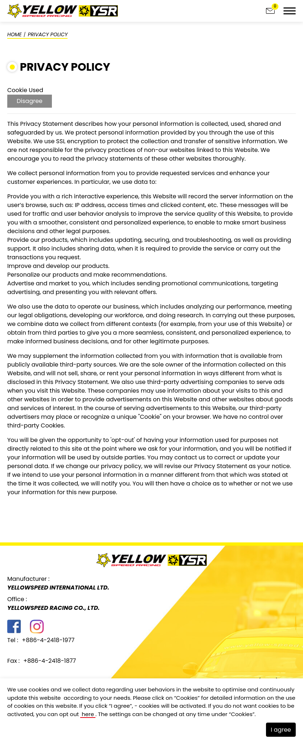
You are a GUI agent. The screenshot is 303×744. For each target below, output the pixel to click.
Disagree (29, 101)
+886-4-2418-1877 (49, 661)
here (88, 714)
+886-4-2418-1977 (48, 640)
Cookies (186, 697)
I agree (281, 730)
